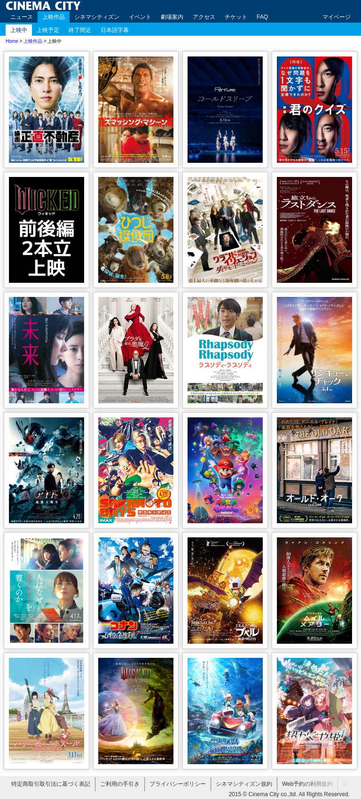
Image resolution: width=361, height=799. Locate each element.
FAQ (262, 17)
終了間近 (80, 30)
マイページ (336, 17)
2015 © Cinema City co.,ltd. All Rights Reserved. (289, 794)
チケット (236, 17)
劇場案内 (172, 17)
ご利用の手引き (120, 784)
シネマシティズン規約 (244, 784)
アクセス (204, 17)
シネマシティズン (96, 17)
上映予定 (48, 30)
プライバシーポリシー (177, 784)
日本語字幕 (115, 30)
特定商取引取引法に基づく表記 (50, 784)
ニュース (21, 17)
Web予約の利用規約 (307, 784)
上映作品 (53, 17)
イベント (140, 17)
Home (12, 41)
